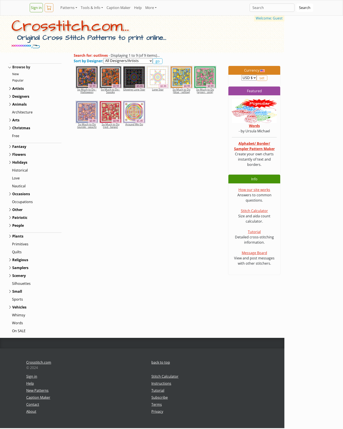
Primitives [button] (20, 244)
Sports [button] (17, 299)
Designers (20, 96)
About (31, 411)
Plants (17, 236)
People (18, 225)
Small (17, 291)
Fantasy (19, 146)
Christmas (21, 128)
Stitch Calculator (254, 210)
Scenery (19, 275)
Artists (18, 88)
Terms (156, 404)
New (15, 74)
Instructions (161, 383)
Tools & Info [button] (90, 7)
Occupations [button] (22, 201)
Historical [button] (20, 170)
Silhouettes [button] (21, 283)
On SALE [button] (19, 330)
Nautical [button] (19, 186)
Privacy (157, 411)
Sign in (36, 7)
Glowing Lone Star (134, 89)
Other (17, 209)
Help (138, 7)
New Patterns (37, 390)
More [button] (149, 7)
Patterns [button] (67, 7)
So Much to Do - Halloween (86, 91)
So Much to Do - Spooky (110, 91)
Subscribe (159, 397)
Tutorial (254, 231)
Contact (32, 404)
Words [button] (17, 323)
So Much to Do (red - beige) (110, 125)
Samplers (20, 267)
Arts (15, 120)
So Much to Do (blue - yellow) (181, 91)
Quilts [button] (17, 252)
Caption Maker (119, 7)
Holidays (19, 162)
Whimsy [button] (18, 315)
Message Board (254, 252)
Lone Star (158, 89)
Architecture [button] (22, 112)
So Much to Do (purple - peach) (86, 125)
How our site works (254, 189)
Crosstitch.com (38, 362)
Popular (18, 80)
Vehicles (19, 307)
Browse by (21, 67)
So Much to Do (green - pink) (205, 91)
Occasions (21, 193)
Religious (20, 259)
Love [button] (16, 178)
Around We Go (134, 124)
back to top (160, 362)
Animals (19, 104)
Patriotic (19, 217)
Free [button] (15, 135)
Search (304, 7)
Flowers (19, 154)
